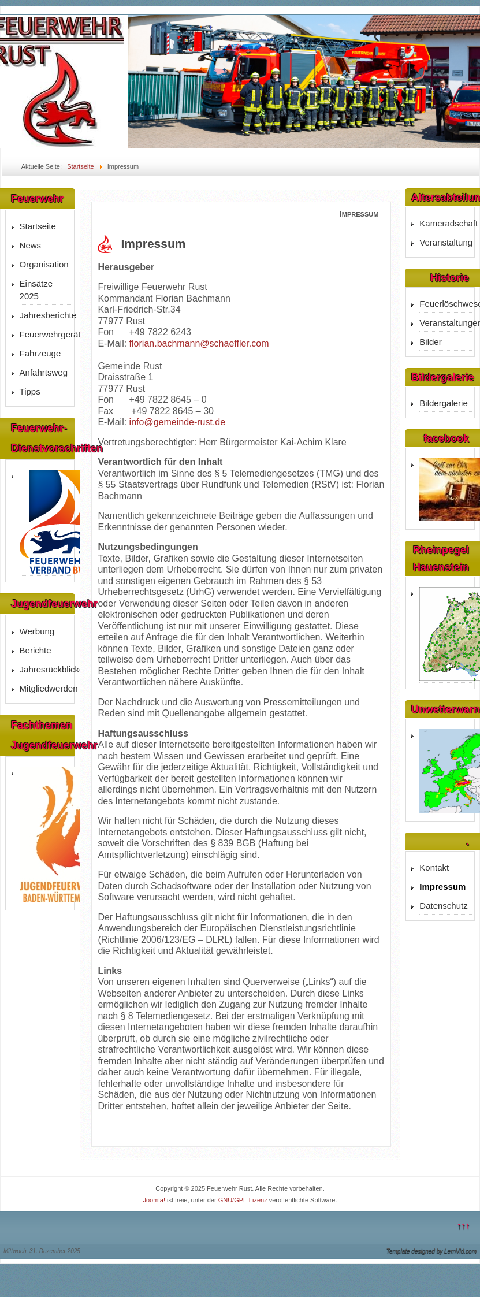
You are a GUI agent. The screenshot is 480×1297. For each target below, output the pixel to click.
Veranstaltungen (445, 323)
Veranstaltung (445, 242)
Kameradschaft (445, 223)
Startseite (38, 226)
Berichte (35, 650)
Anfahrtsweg (44, 372)
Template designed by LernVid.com (431, 1251)
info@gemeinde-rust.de (177, 422)
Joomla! (154, 1199)
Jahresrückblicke (46, 669)
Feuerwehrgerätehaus (46, 334)
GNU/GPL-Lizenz (242, 1199)
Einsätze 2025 (36, 289)
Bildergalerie (443, 403)
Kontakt (434, 867)
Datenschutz (443, 905)
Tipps (30, 391)
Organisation (44, 264)
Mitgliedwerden (46, 688)
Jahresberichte (46, 315)
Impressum (442, 886)
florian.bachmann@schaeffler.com (199, 343)
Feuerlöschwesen (445, 304)
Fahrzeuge (40, 353)
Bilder (430, 342)
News (31, 245)
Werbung (37, 631)
